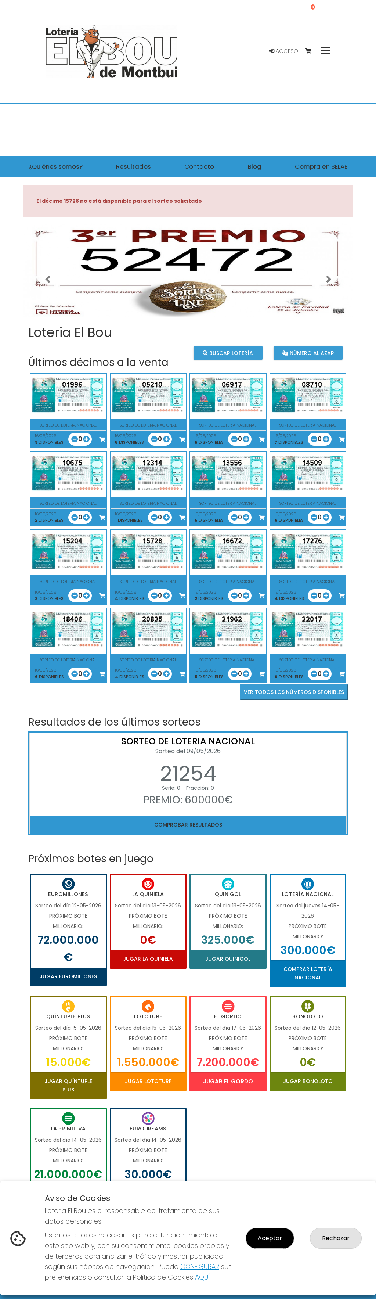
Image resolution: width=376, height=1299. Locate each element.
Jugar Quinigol (227, 958)
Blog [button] (254, 166)
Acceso (283, 51)
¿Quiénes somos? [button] (56, 166)
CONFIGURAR (199, 1266)
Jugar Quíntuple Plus (68, 1085)
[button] (47, 279)
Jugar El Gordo (228, 1081)
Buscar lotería (228, 352)
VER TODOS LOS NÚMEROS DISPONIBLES (294, 692)
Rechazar (336, 1238)
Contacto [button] (199, 166)
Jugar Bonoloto (308, 1081)
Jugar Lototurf (148, 1081)
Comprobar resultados (188, 824)
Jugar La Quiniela (148, 958)
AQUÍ (202, 1277)
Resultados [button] (133, 166)
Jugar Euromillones (68, 976)
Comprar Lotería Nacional (307, 973)
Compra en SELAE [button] (321, 166)
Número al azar (308, 352)
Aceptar (270, 1238)
